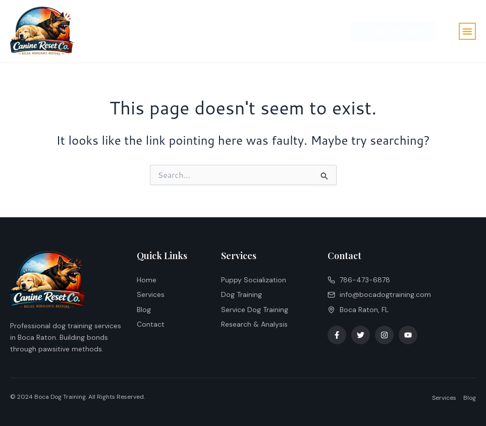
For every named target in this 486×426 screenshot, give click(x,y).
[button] (467, 31)
